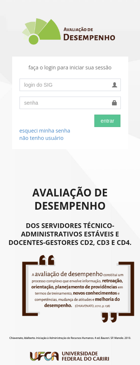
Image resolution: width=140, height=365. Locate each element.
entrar (107, 121)
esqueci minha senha (45, 130)
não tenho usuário (42, 137)
